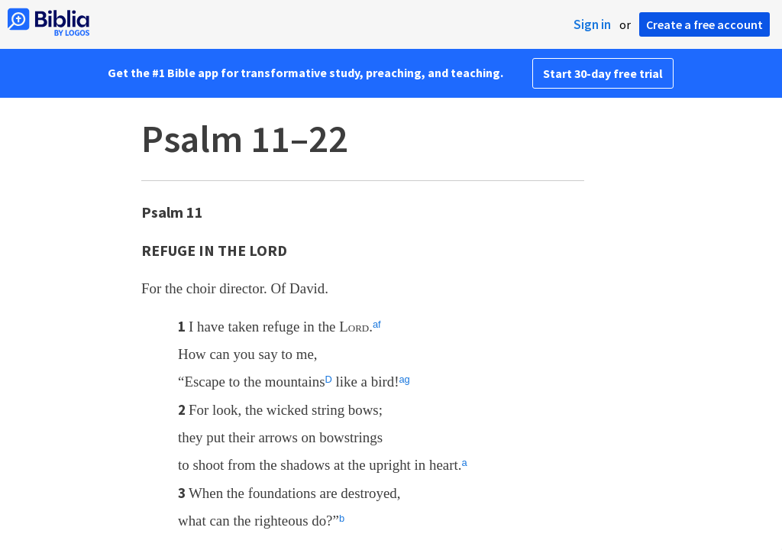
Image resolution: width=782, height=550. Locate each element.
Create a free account (704, 24)
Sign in (592, 24)
